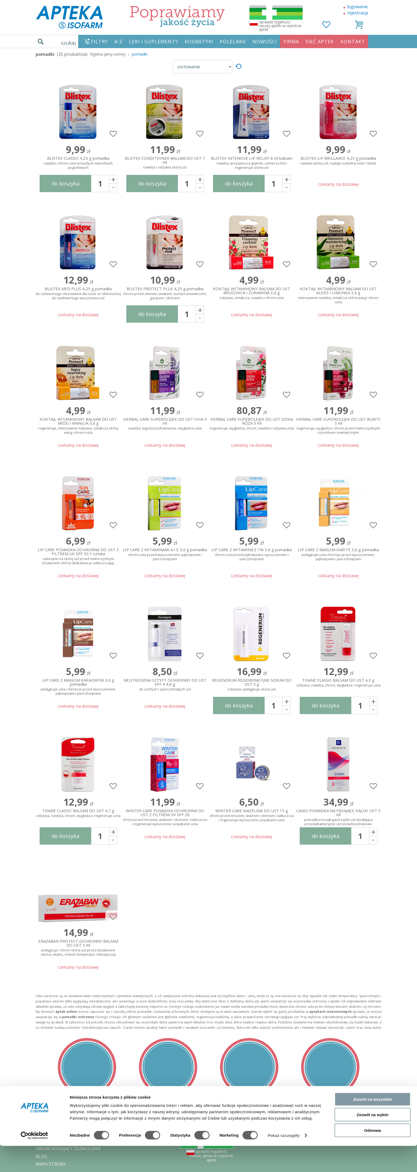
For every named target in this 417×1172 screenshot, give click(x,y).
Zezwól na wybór (373, 1141)
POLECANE (233, 41)
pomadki (139, 54)
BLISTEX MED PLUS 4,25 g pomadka (78, 293)
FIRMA (291, 41)
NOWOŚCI (264, 41)
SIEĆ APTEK (320, 41)
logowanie (357, 7)
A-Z (118, 41)
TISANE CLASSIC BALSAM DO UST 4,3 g (338, 683)
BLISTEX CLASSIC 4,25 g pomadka (78, 163)
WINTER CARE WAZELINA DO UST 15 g (251, 815)
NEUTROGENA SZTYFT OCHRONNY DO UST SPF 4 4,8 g (164, 685)
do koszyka (65, 183)
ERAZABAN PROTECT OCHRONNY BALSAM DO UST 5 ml (78, 946)
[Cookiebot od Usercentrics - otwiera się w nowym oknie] (34, 1162)
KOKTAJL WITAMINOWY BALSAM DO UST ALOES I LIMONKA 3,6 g (338, 294)
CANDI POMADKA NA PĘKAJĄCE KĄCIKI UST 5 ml (338, 816)
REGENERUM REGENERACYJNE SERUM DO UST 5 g (251, 685)
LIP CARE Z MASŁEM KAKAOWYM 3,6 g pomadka (78, 685)
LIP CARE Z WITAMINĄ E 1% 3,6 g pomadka (251, 554)
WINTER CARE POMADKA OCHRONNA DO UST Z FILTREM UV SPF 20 (164, 816)
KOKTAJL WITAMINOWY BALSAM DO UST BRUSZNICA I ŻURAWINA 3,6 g (251, 293)
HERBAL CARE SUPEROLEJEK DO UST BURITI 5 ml (338, 424)
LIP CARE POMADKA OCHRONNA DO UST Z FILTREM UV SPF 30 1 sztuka (78, 555)
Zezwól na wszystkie (372, 1125)
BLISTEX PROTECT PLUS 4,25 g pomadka (164, 293)
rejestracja (357, 13)
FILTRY (99, 41)
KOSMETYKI (199, 41)
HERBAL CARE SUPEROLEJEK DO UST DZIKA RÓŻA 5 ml (251, 424)
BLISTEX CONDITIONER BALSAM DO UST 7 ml (164, 163)
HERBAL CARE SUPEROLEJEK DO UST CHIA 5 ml (164, 424)
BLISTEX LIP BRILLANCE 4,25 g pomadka (338, 161)
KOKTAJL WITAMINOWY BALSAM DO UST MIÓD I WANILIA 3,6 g (78, 424)
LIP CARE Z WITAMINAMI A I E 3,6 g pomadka (164, 554)
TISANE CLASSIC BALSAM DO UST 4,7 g (78, 813)
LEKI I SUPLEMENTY (153, 41)
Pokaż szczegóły (284, 1161)
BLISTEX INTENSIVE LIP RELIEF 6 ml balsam (251, 163)
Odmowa (372, 1156)
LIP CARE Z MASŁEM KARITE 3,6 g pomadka (338, 554)
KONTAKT (352, 41)
